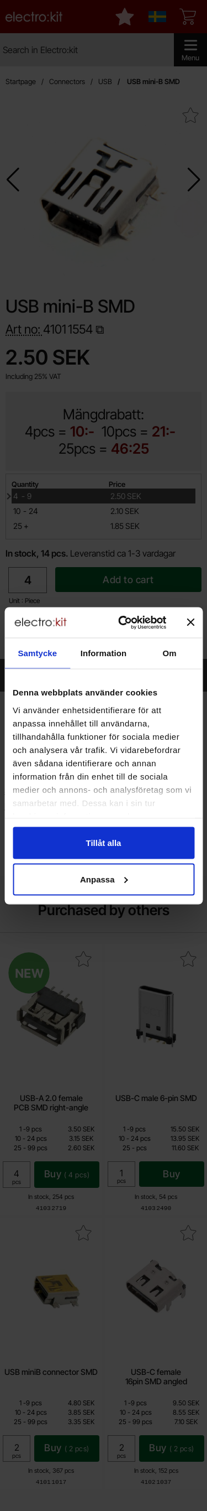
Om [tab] (170, 653)
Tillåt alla (103, 843)
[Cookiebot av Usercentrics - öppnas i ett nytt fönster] (123, 622)
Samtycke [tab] (37, 653)
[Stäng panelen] (190, 622)
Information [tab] (104, 653)
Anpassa (104, 879)
